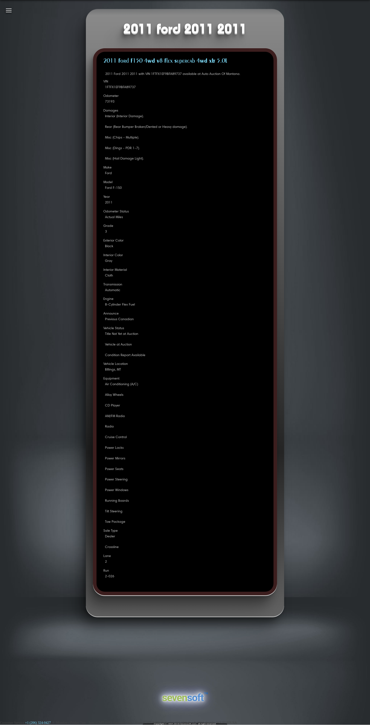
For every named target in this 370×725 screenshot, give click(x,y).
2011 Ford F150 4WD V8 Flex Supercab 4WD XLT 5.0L (165, 61)
